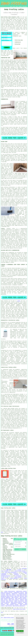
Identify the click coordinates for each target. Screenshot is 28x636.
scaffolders (24, 568)
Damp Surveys (4, 599)
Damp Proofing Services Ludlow (11, 536)
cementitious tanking (7, 382)
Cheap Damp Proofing (22, 594)
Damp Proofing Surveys (12, 604)
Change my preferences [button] (20, 632)
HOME (11, 6)
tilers (2, 578)
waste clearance (14, 578)
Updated (13, 627)
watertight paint (7, 232)
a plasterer (15, 573)
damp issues (12, 246)
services (3, 316)
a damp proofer (14, 567)
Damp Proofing (8, 605)
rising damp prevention (20, 482)
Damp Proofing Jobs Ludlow (19, 609)
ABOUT (17, 6)
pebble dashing (17, 577)
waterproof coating (15, 235)
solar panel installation (11, 572)
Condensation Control (19, 592)
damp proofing (11, 314)
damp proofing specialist (11, 396)
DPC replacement (18, 457)
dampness (23, 32)
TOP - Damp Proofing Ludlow (7, 617)
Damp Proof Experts (10, 594)
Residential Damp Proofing (7, 596)
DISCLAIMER (25, 6)
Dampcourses (14, 593)
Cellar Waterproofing (9, 591)
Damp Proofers (15, 597)
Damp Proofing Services (6, 592)
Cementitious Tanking (21, 591)
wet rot (25, 86)
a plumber (19, 569)
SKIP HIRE (9, 569)
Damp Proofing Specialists (7, 598)
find (4, 510)
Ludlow (18, 300)
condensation (21, 103)
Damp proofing (4, 300)
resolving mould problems (21, 474)
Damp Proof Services (19, 596)
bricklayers (19, 575)
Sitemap (2, 627)
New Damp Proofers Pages (7, 627)
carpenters (16, 574)
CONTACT (20, 6)
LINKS (14, 6)
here (2, 532)
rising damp (20, 151)
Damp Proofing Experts (16, 602)
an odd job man (4, 577)
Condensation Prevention (17, 603)
